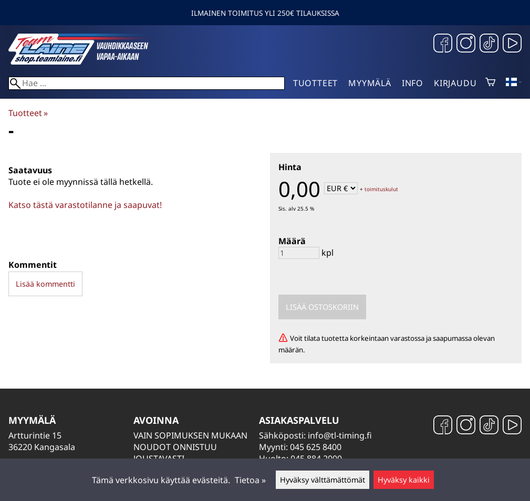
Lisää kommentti (45, 284)
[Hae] (146, 83)
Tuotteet (315, 83)
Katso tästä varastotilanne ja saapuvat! (85, 205)
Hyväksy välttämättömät (322, 480)
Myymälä (369, 83)
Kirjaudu (455, 83)
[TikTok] (489, 44)
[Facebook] (442, 44)
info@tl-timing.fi (340, 435)
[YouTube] (512, 44)
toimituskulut (381, 189)
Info (412, 83)
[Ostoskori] (490, 83)
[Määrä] (298, 253)
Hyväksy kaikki (404, 480)
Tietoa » (250, 480)
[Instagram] (465, 44)
